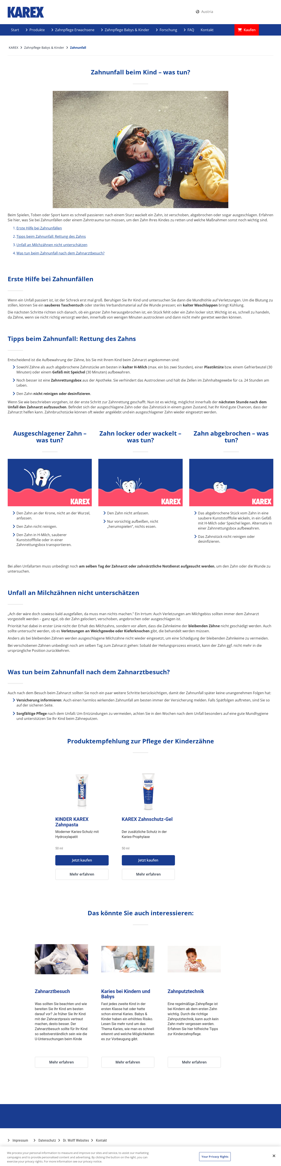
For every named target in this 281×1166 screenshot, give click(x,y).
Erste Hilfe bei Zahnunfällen (39, 228)
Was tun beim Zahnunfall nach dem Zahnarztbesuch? (60, 253)
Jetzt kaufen (107, 860)
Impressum (18, 1140)
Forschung (166, 29)
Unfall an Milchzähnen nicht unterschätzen (51, 244)
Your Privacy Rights (215, 1156)
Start (15, 29)
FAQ (189, 29)
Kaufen (247, 29)
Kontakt (207, 29)
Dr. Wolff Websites (73, 1140)
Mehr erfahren (107, 874)
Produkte (35, 29)
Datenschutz (45, 1140)
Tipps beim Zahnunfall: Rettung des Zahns (51, 236)
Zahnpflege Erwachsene (72, 29)
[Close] (274, 1156)
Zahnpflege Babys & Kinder (125, 29)
